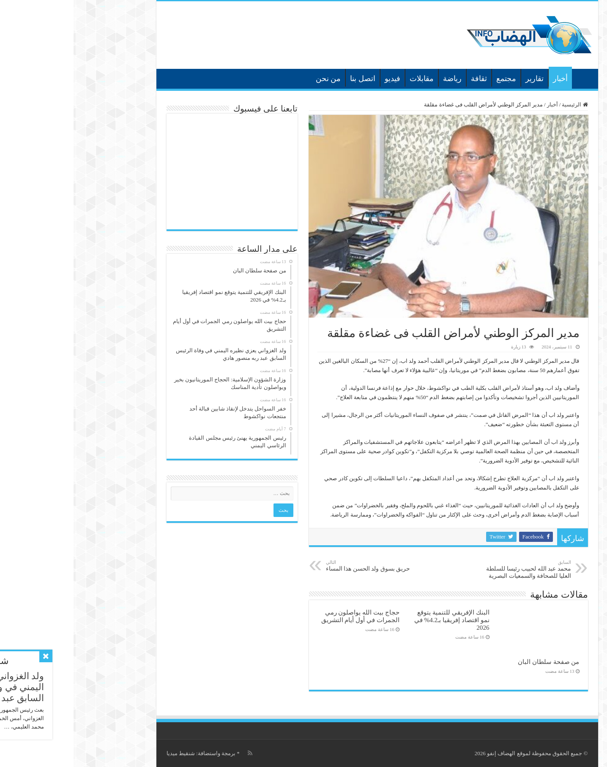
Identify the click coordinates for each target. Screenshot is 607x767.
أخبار (486, 78)
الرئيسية (509, 78)
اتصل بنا (289, 78)
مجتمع (433, 78)
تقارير (461, 78)
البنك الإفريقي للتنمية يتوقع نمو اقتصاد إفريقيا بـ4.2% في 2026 (378, 620)
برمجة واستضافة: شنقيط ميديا (127, 753)
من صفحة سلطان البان (475, 661)
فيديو (319, 78)
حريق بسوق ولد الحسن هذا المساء (295, 566)
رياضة (378, 78)
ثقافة (405, 78)
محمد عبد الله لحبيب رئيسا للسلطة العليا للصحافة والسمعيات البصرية (454, 569)
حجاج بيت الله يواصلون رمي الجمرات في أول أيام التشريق (287, 616)
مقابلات (348, 78)
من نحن (255, 78)
